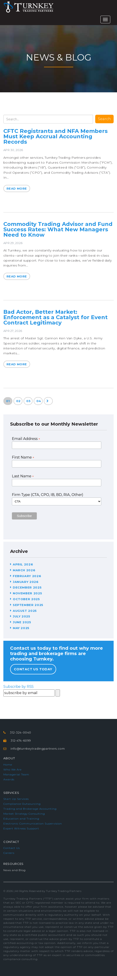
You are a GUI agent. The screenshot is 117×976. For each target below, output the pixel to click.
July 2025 (21, 616)
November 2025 (27, 593)
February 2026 (27, 576)
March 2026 (24, 570)
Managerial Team (16, 774)
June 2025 (22, 622)
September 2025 (28, 605)
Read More (17, 188)
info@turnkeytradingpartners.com (38, 748)
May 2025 (21, 628)
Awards (8, 779)
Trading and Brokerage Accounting (30, 808)
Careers (8, 853)
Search (104, 119)
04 (38, 401)
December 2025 (27, 587)
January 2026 (26, 582)
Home (7, 764)
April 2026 (23, 564)
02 (18, 401)
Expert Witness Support (21, 828)
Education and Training (21, 818)
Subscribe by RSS (18, 686)
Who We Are (12, 769)
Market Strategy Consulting (24, 813)
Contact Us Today (33, 669)
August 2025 (25, 610)
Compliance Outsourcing (22, 803)
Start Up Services (16, 799)
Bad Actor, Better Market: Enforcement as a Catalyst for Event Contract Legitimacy (55, 317)
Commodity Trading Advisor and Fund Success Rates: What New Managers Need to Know (58, 229)
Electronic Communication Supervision (32, 823)
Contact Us (11, 848)
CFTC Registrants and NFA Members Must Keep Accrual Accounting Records (55, 136)
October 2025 (26, 599)
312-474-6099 (21, 740)
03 (28, 401)
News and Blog (14, 870)
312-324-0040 (20, 732)
